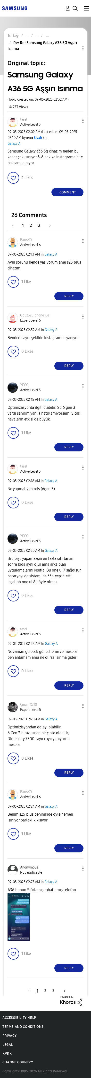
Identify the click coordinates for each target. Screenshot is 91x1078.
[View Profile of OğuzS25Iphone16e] (34, 315)
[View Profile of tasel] (23, 119)
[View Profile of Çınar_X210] (28, 705)
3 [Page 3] (39, 225)
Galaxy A (14, 144)
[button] (75, 120)
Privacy (9, 1036)
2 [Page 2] (31, 225)
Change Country (17, 1062)
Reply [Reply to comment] (69, 296)
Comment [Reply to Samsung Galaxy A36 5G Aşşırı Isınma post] (67, 192)
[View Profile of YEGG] (24, 385)
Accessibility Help (19, 1018)
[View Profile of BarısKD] (26, 240)
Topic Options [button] (74, 48)
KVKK (7, 1053)
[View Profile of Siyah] (38, 138)
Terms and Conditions (23, 1027)
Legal (7, 1045)
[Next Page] (48, 225)
